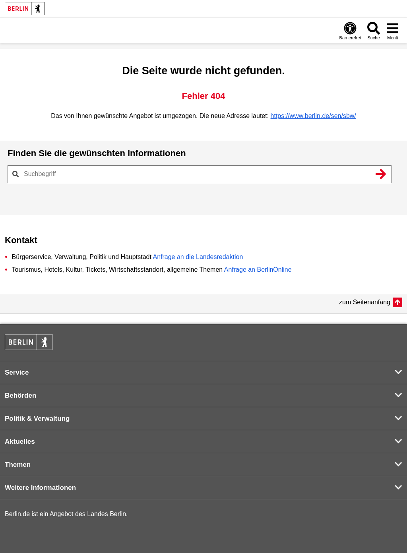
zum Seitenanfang (364, 302)
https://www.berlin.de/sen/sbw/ (313, 115)
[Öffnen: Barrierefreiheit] (350, 30)
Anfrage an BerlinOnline (258, 269)
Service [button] (17, 372)
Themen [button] (18, 464)
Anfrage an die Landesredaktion (198, 256)
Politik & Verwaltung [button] (37, 418)
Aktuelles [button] (20, 441)
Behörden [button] (20, 395)
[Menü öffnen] (392, 30)
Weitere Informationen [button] (40, 487)
